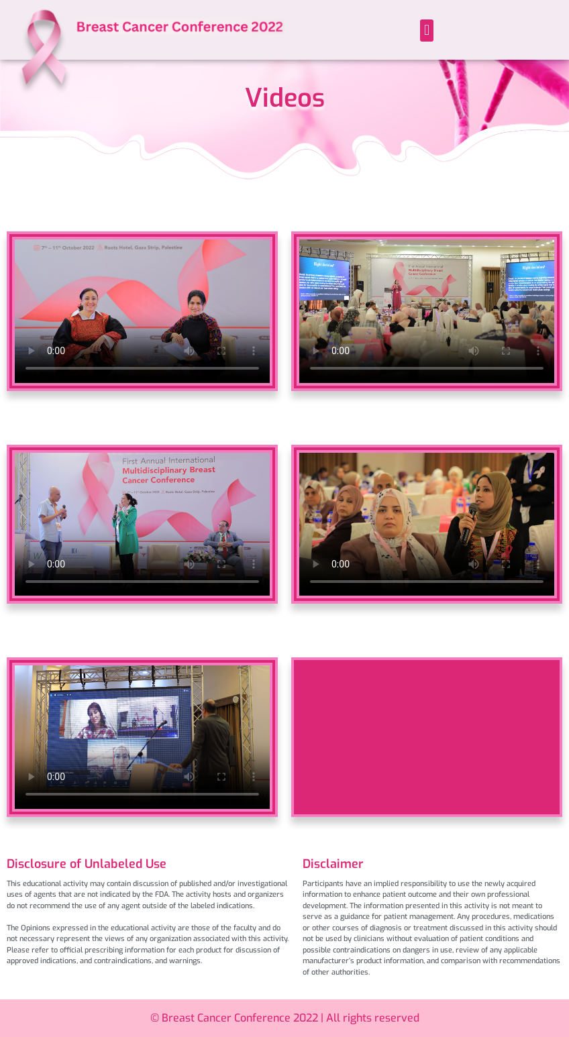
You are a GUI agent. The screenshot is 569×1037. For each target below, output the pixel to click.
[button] (426, 30)
